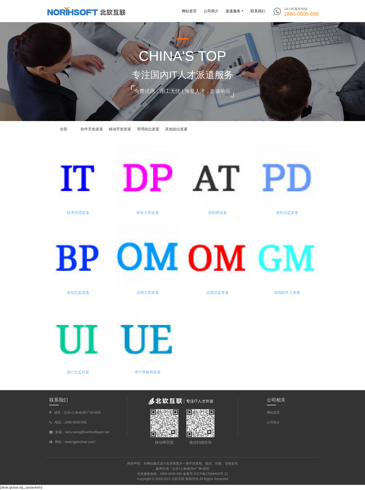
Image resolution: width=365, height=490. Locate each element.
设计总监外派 (78, 372)
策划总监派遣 (78, 292)
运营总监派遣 (217, 292)
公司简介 (273, 422)
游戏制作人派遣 (287, 292)
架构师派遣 (217, 213)
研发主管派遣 (147, 213)
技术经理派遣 (78, 213)
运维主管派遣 (147, 292)
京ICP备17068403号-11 (210, 474)
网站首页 (189, 11)
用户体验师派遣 (148, 372)
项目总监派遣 (287, 213)
